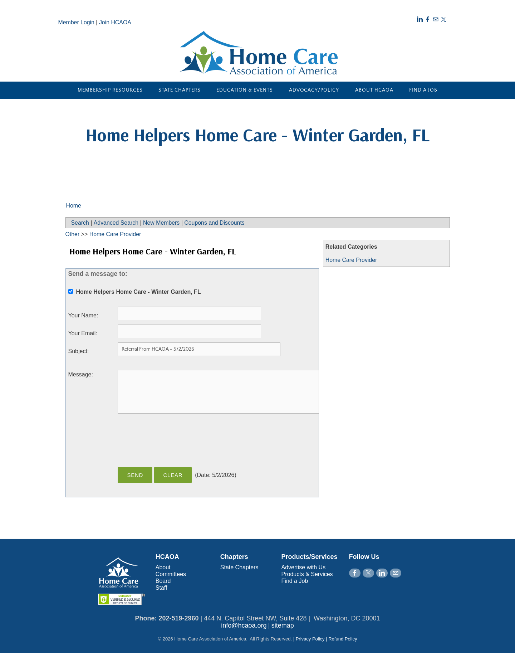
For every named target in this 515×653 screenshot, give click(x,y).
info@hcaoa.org (243, 625)
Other (72, 234)
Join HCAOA (115, 22)
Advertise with (300, 567)
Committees (171, 574)
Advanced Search (116, 223)
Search (80, 223)
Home (74, 206)
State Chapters (179, 90)
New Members (162, 223)
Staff (161, 588)
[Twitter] (443, 19)
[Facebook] (428, 19)
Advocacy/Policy (314, 90)
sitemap (282, 625)
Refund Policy (342, 639)
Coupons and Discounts (215, 223)
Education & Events (244, 90)
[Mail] (435, 19)
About (163, 567)
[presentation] (172, 444)
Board (163, 581)
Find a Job (423, 90)
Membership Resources (110, 90)
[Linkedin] (420, 19)
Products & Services (307, 574)
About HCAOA (374, 90)
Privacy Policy (310, 639)
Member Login (76, 22)
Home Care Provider (351, 260)
